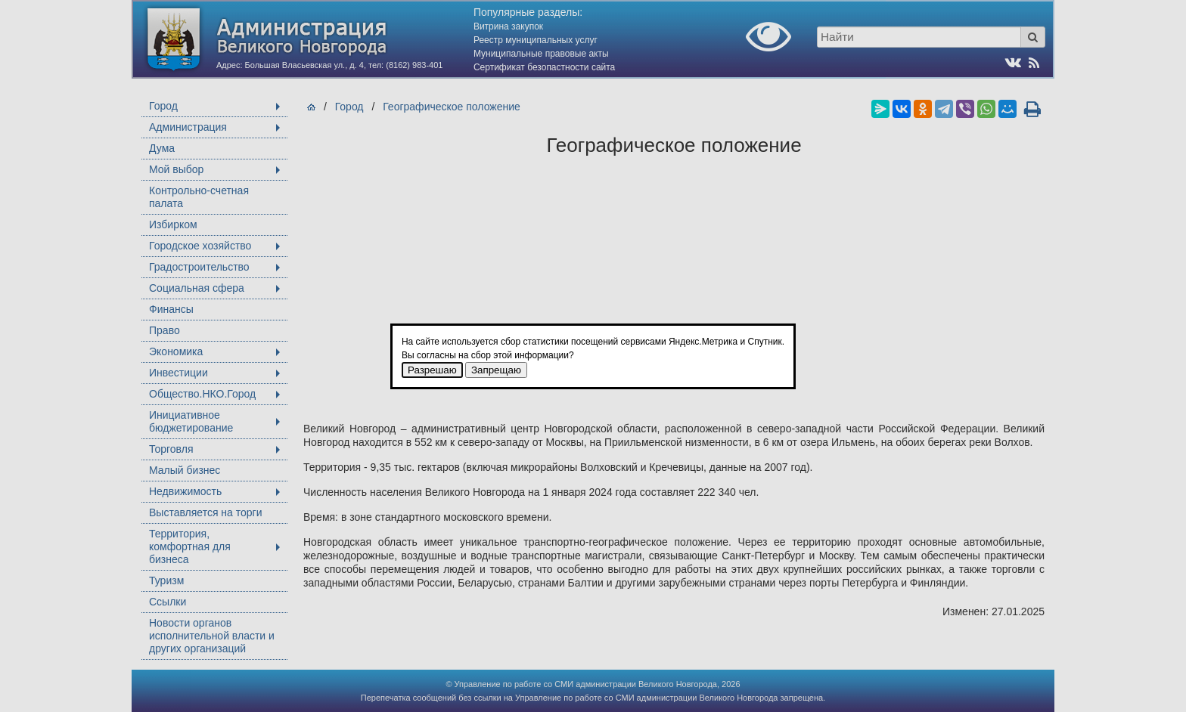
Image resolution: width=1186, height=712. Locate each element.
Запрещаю (496, 370)
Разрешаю (432, 370)
